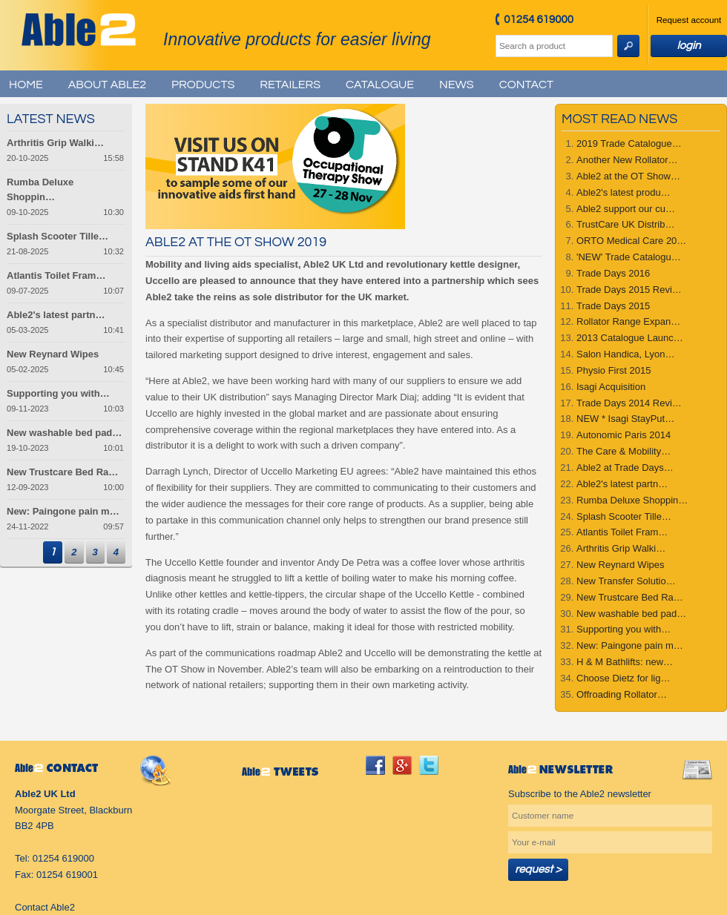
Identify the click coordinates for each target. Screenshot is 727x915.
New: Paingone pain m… (629, 645)
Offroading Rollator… (621, 694)
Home (26, 84)
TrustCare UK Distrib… (625, 224)
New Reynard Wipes (620, 564)
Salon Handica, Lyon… (625, 354)
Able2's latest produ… (623, 192)
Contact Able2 (45, 907)
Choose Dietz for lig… (623, 678)
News (456, 84)
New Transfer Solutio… (626, 581)
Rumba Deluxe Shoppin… (632, 500)
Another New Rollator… (627, 159)
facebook (375, 765)
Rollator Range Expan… (628, 321)
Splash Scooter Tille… (623, 516)
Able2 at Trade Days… (625, 467)
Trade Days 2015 (613, 305)
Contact (526, 84)
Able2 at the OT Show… (628, 176)
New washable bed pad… (631, 613)
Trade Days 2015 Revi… (629, 289)
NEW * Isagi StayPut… (625, 418)
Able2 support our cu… (625, 208)
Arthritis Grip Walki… (620, 548)
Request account (689, 19)
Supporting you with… (623, 629)
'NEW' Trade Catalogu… (628, 256)
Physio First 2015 (613, 370)
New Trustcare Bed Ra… (629, 597)
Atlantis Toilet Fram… (622, 532)
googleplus (402, 765)
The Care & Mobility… (623, 451)
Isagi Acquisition (610, 386)
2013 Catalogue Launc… (629, 337)
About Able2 (107, 84)
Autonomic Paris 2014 (623, 434)
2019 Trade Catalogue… (629, 143)
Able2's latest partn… (622, 483)
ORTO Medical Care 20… (631, 240)
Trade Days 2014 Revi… (629, 403)
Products (202, 84)
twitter (428, 765)
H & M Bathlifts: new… (624, 661)
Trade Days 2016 (613, 273)
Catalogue (380, 84)
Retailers (290, 84)
